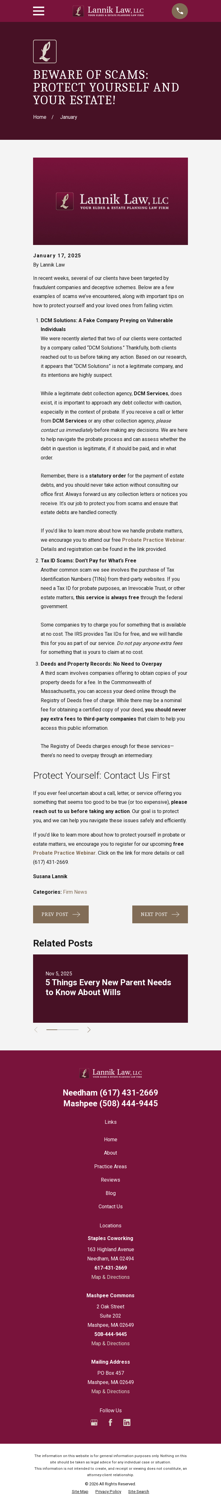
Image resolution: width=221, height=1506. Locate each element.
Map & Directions (110, 1277)
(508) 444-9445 (110, 1104)
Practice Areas (110, 1166)
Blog (111, 1193)
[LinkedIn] (126, 1422)
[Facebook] (110, 1422)
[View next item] (91, 1030)
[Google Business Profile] (94, 1422)
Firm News (75, 892)
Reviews (110, 1180)
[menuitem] (80, 1492)
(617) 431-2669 (50, 862)
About (110, 1153)
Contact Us (111, 1207)
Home (110, 1139)
